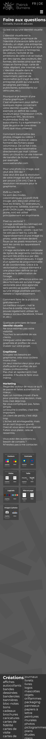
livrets (28, 680)
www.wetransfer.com (15, 163)
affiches (8, 682)
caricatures (11, 718)
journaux (31, 677)
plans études (29, 732)
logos (28, 687)
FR (34, 3)
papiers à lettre (31, 711)
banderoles (11, 696)
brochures (10, 714)
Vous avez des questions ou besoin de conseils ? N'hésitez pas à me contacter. (20, 441)
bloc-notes (11, 703)
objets (28, 695)
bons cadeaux (9, 709)
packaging (32, 702)
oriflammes (32, 698)
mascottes (32, 691)
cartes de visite (10, 730)
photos (29, 724)
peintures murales (31, 718)
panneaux (31, 706)
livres (28, 684)
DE (41, 3)
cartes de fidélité (10, 723)
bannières (10, 700)
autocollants (12, 685)
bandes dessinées (10, 691)
